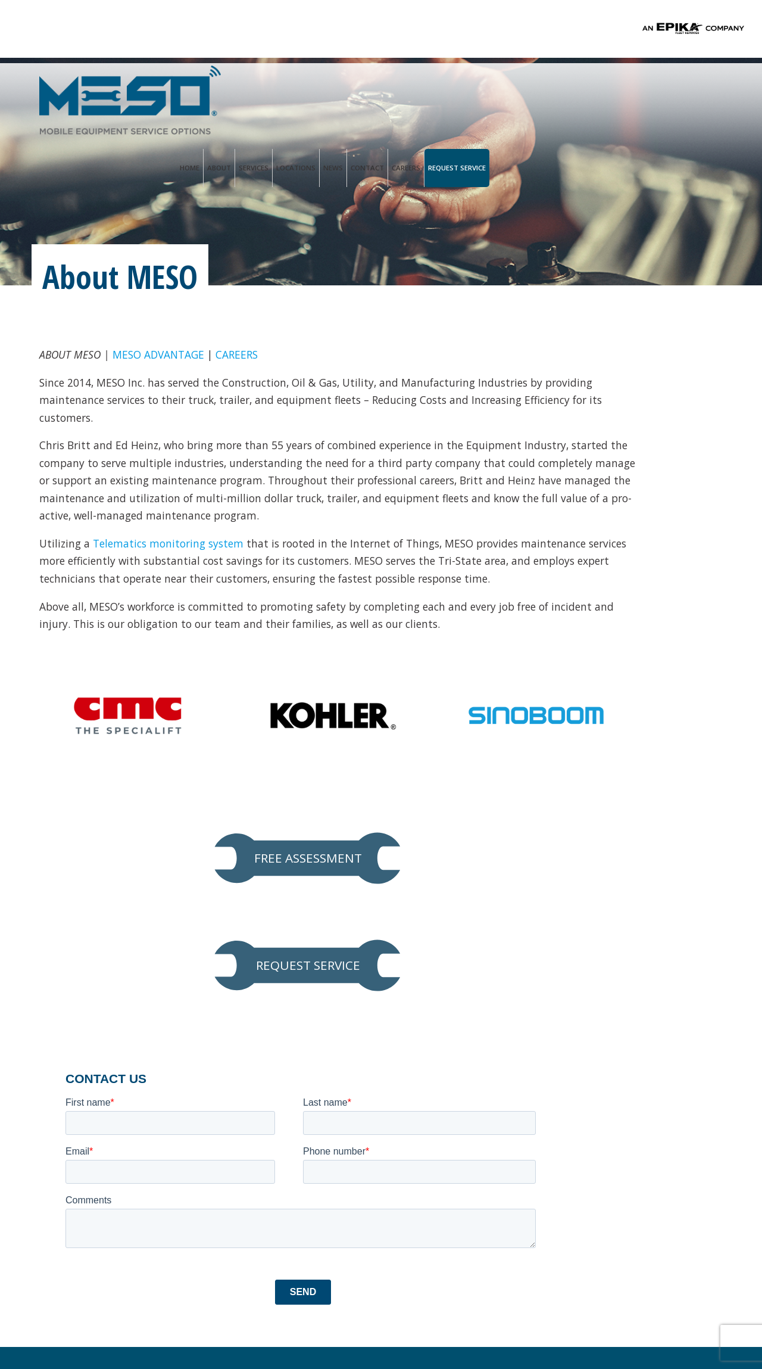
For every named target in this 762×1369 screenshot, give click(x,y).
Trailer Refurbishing (94, 1196)
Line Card (66, 1053)
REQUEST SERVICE (616, 451)
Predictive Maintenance (102, 1149)
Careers (639, 89)
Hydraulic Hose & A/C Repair (114, 1125)
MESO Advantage (85, 1006)
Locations (529, 89)
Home (423, 89)
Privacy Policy (276, 1326)
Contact (600, 89)
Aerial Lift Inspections (98, 1101)
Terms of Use (340, 1326)
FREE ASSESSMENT (616, 376)
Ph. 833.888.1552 (275, 1069)
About (452, 89)
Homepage (60, 958)
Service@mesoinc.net (288, 1082)
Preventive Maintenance (103, 1077)
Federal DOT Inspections (105, 1173)
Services (487, 89)
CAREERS (244, 356)
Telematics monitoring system (173, 588)
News (566, 89)
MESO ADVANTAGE (162, 356)
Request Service (690, 89)
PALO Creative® (476, 1326)
